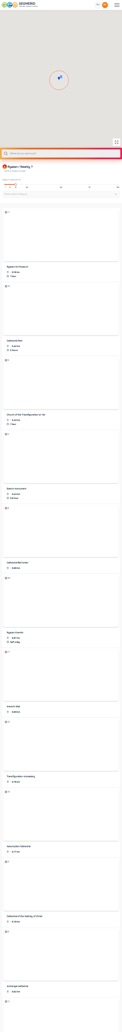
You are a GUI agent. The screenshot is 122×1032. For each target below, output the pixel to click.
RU (97, 4)
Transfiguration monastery (21, 793)
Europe (22, 188)
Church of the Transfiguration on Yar (26, 431)
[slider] (15, 202)
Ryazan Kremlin (15, 649)
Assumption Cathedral (18, 863)
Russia (15, 188)
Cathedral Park (14, 358)
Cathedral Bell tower (17, 579)
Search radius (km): (12, 197)
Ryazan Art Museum (17, 284)
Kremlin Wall (13, 723)
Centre (8, 188)
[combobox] (61, 171)
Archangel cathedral (17, 1002)
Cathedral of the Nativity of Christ (24, 932)
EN (104, 4)
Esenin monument (16, 505)
